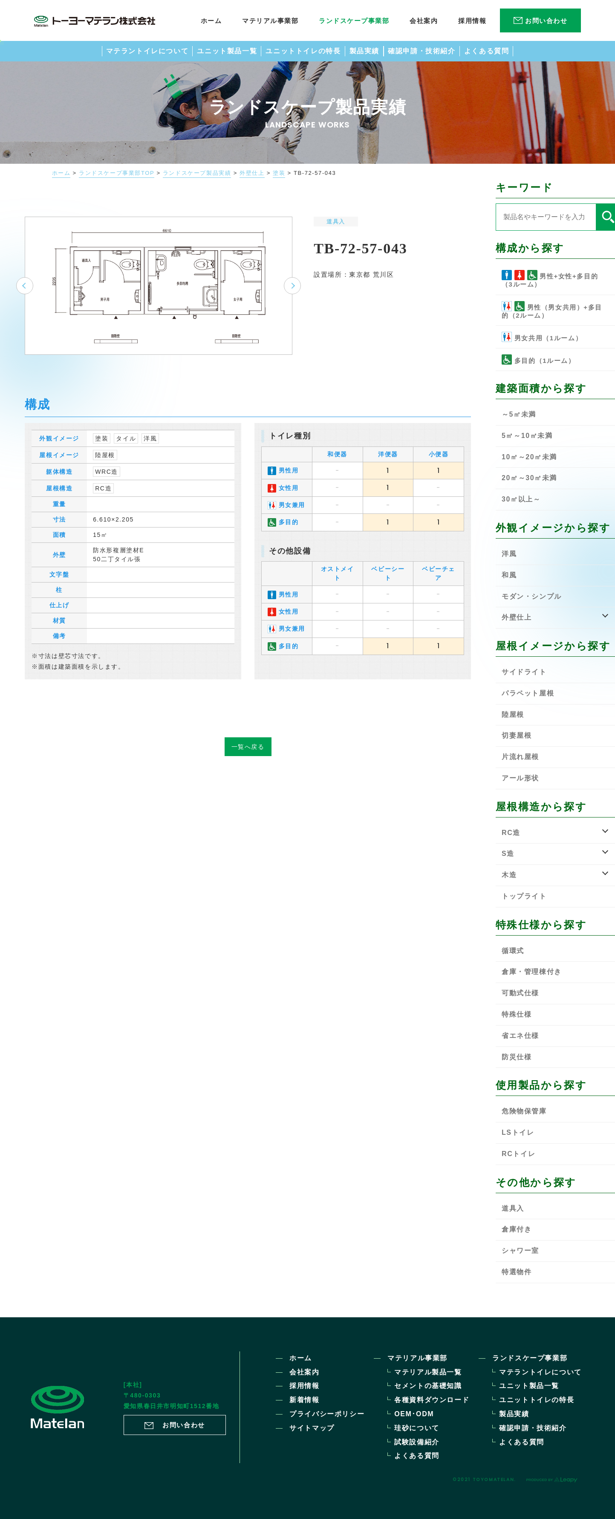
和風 (509, 575)
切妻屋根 (516, 735)
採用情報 (304, 1385)
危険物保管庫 (524, 1111)
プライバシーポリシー (326, 1414)
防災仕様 (516, 1057)
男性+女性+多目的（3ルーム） (550, 279)
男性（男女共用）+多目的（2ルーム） (552, 310)
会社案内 (304, 1372)
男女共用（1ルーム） (542, 337)
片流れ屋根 (520, 756)
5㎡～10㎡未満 (527, 435)
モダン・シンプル (532, 596)
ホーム (61, 173)
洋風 (150, 451)
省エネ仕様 (520, 1035)
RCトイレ (518, 1153)
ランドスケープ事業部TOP (116, 173)
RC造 (103, 501)
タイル (126, 451)
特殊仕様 (516, 1014)
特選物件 (516, 1271)
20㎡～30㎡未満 (529, 477)
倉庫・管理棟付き (532, 971)
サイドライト (524, 671)
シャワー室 (520, 1250)
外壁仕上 (252, 173)
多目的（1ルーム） (538, 359)
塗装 (279, 173)
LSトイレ (518, 1132)
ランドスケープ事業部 (529, 1358)
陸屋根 (105, 468)
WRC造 (106, 484)
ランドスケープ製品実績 (197, 173)
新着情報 (304, 1399)
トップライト (524, 896)
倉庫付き (516, 1229)
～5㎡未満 (519, 414)
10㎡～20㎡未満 (529, 457)
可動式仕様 (520, 993)
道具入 (335, 221)
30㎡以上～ (521, 499)
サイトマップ (312, 1428)
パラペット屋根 (528, 693)
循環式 (513, 950)
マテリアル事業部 (417, 1358)
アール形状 (520, 778)
